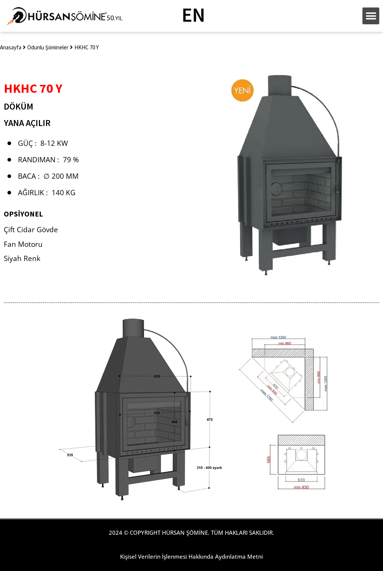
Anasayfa (10, 47)
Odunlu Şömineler (47, 47)
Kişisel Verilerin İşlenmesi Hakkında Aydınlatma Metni (191, 556)
